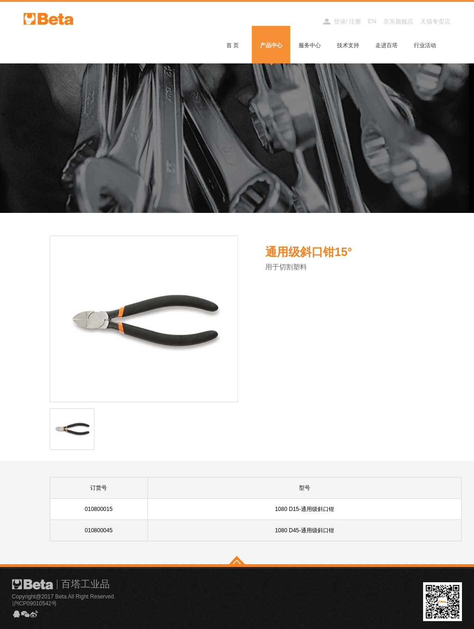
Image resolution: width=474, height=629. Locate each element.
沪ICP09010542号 (34, 603)
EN (372, 21)
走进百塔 (386, 45)
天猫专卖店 (435, 21)
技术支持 (348, 45)
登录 (340, 21)
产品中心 (271, 45)
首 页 (232, 45)
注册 (355, 21)
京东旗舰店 (398, 21)
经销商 (305, 21)
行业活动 (425, 45)
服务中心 (310, 45)
